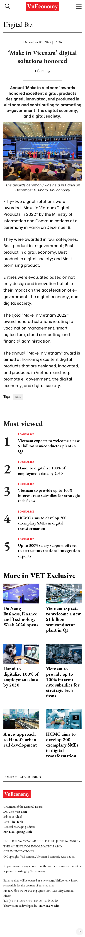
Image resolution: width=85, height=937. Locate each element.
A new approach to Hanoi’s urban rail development (20, 739)
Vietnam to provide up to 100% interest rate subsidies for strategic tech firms (49, 495)
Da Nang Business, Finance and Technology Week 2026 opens (20, 616)
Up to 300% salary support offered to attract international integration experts (49, 551)
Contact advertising (22, 777)
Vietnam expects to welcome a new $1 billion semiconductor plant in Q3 (49, 446)
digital (18, 397)
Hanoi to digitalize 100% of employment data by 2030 (41, 470)
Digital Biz (17, 24)
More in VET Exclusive (39, 575)
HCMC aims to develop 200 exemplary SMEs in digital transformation (42, 523)
